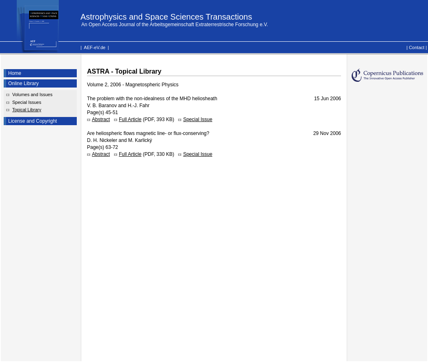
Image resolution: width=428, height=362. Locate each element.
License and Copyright (32, 121)
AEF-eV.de (94, 47)
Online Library (23, 83)
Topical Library (26, 109)
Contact (416, 47)
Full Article (130, 119)
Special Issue (197, 119)
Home (14, 73)
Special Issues (26, 102)
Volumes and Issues (32, 94)
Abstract (101, 119)
